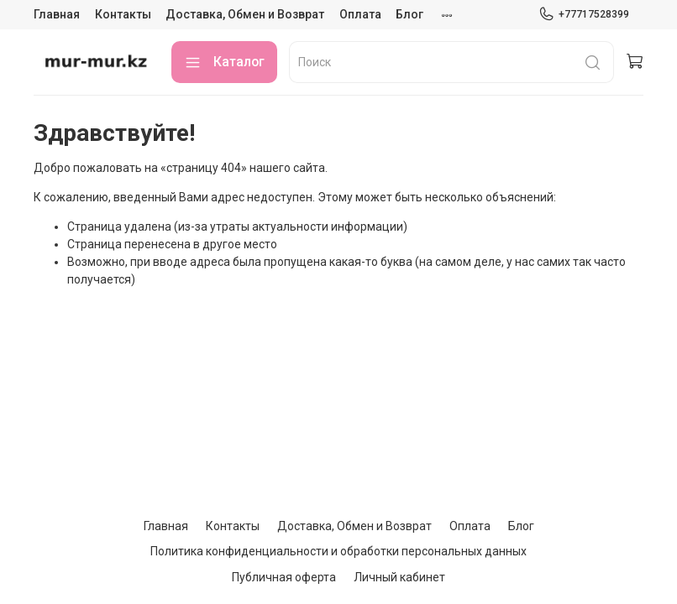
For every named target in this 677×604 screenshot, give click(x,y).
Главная (57, 14)
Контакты (123, 14)
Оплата (360, 14)
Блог (409, 14)
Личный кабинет (399, 577)
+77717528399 (583, 14)
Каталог (224, 62)
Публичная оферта (284, 577)
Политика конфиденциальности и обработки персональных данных (338, 551)
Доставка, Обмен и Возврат (244, 14)
